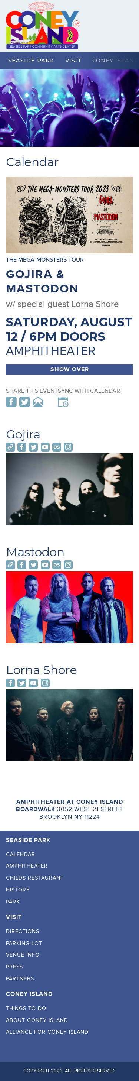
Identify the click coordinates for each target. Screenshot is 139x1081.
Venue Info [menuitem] (23, 955)
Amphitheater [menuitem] (27, 866)
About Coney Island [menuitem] (37, 1020)
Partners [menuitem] (20, 978)
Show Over (69, 369)
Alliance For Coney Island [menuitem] (47, 1032)
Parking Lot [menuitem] (24, 943)
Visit (73, 60)
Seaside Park (31, 60)
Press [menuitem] (14, 967)
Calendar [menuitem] (20, 854)
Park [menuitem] (13, 902)
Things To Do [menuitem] (26, 1008)
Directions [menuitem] (22, 931)
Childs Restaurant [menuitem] (35, 878)
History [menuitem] (18, 890)
